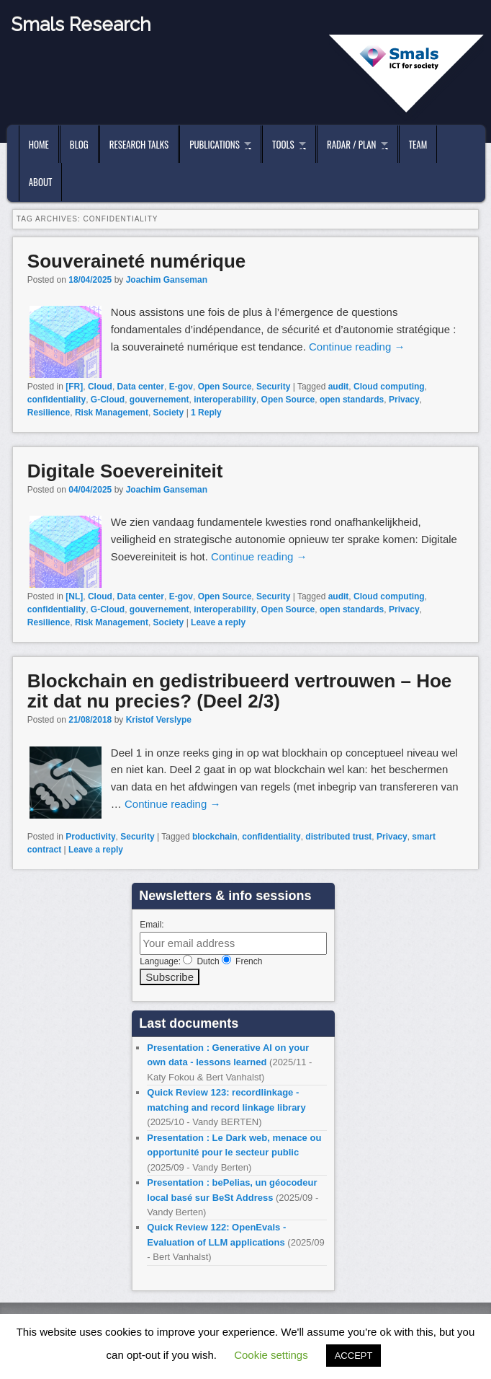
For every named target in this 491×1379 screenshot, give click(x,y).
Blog (79, 144)
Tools (283, 144)
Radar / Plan (351, 144)
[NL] (74, 596)
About (41, 182)
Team (418, 144)
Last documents (188, 1023)
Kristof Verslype (159, 720)
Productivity (90, 837)
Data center (140, 387)
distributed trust (338, 837)
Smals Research (81, 24)
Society (168, 412)
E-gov (181, 387)
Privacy (404, 400)
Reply (206, 412)
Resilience (48, 412)
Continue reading (357, 346)
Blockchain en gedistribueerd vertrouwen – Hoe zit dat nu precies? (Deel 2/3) (239, 691)
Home (39, 144)
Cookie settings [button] (271, 1355)
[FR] (74, 387)
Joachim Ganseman (166, 280)
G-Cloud (108, 400)
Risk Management (111, 412)
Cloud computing (389, 387)
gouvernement (159, 400)
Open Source (225, 387)
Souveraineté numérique (136, 261)
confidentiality (56, 400)
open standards (352, 400)
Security (273, 387)
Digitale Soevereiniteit (125, 471)
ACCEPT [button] (354, 1355)
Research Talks (138, 144)
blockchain (215, 837)
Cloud (100, 387)
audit (338, 387)
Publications (214, 144)
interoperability (225, 400)
